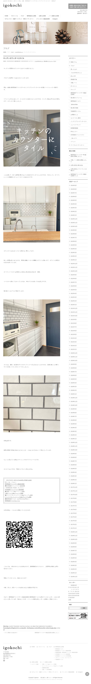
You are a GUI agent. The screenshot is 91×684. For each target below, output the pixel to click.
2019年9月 (74, 409)
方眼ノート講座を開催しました (79, 160)
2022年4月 (74, 293)
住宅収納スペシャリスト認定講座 (14, 489)
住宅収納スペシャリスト (77, 134)
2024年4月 (74, 204)
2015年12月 (74, 576)
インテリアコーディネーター (79, 121)
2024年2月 (74, 211)
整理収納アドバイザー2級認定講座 (14, 484)
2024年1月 (74, 215)
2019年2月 (74, 435)
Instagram (80, 672)
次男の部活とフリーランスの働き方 (79, 169)
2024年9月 (74, 185)
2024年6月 (74, 196)
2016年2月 (74, 569)
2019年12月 (74, 397)
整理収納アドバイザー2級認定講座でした (78, 175)
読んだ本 (73, 76)
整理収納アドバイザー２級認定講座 (63, 650)
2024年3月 (74, 207)
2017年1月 (74, 528)
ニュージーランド (76, 124)
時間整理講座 (74, 128)
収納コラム (74, 62)
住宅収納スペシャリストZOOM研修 (63, 655)
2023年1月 (74, 260)
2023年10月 (74, 226)
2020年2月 (74, 390)
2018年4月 (74, 472)
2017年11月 (74, 491)
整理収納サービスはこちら (12, 501)
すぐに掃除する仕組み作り (10, 632)
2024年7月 (74, 193)
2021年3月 (74, 342)
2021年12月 (74, 308)
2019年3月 (74, 431)
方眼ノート (74, 82)
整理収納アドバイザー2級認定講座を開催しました (47, 632)
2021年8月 (74, 323)
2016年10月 (74, 539)
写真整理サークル (76, 111)
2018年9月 (74, 453)
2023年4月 (74, 248)
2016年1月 (74, 573)
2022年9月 (74, 275)
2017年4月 (74, 517)
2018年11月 (74, 446)
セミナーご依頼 (35, 664)
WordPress (37, 679)
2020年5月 (74, 379)
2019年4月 (74, 427)
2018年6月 (74, 465)
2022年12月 (74, 263)
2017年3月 (74, 520)
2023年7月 (74, 237)
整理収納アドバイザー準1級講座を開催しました (78, 155)
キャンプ (73, 89)
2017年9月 (74, 498)
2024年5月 (74, 200)
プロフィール (41, 646)
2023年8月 (74, 234)
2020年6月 (74, 375)
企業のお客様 (35, 662)
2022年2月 (74, 301)
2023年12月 (74, 219)
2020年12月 (74, 353)
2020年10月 (74, 360)
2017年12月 (74, 487)
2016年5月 (74, 558)
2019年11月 (74, 401)
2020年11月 (74, 357)
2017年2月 (74, 524)
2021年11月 (74, 312)
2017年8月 (74, 502)
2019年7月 (74, 416)
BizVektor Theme (45, 679)
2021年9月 (74, 319)
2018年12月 (74, 442)
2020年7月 (74, 371)
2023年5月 (74, 245)
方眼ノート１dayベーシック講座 (14, 493)
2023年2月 (74, 256)
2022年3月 (74, 297)
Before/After (74, 104)
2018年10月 (74, 450)
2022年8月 (74, 278)
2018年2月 (74, 479)
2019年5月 (74, 424)
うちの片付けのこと (38, 61)
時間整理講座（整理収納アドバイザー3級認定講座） (66, 652)
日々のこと (74, 86)
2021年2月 (74, 345)
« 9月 (69, 599)
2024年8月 (74, 189)
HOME (33, 646)
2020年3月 (74, 386)
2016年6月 (74, 554)
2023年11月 (74, 222)
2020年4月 (74, 383)
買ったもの (74, 69)
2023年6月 (74, 241)
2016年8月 (74, 547)
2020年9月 (74, 364)
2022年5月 (74, 289)
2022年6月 (74, 286)
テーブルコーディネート (77, 145)
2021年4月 (74, 338)
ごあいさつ (74, 138)
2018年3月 (74, 476)
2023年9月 (74, 230)
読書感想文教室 (45, 667)
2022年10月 (74, 271)
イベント (73, 141)
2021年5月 (74, 334)
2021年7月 (74, 327)
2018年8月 (74, 457)
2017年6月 (74, 509)
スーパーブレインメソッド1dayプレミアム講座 (18, 497)
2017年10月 (74, 494)
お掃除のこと (74, 114)
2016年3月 (74, 565)
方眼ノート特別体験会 (47, 669)
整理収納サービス (76, 101)
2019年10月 (74, 405)
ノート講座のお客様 (47, 662)
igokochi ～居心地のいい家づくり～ (43, 677)
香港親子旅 (74, 79)
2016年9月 (74, 543)
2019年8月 (74, 412)
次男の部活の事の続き (77, 165)
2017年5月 (74, 513)
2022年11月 (74, 267)
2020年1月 (74, 394)
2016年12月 (74, 532)
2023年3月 (74, 252)
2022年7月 (74, 282)
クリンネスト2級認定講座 (68, 672)
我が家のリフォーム (48, 61)
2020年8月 (74, 368)
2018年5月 (74, 468)
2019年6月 (74, 420)
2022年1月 (74, 304)
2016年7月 (74, 550)
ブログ (54, 61)
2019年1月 (74, 438)
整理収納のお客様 (59, 646)
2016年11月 (74, 535)
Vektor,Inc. (54, 679)
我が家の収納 (74, 108)
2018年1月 (74, 483)
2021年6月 (74, 330)
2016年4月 (74, 561)
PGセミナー (74, 131)
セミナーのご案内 (76, 118)
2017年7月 (74, 505)
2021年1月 (74, 349)
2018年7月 (74, 461)
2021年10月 (74, 315)
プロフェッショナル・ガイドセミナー (63, 657)
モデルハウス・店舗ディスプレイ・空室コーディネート (45, 672)
